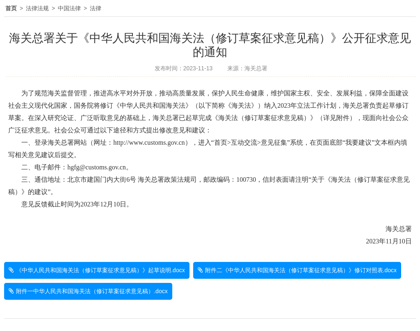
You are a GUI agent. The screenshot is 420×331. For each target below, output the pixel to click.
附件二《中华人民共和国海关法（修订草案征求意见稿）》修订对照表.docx (301, 270)
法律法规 (37, 8)
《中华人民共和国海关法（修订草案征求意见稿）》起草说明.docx (100, 270)
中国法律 (69, 8)
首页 (11, 8)
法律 (95, 8)
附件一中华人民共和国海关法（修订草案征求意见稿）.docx (91, 291)
